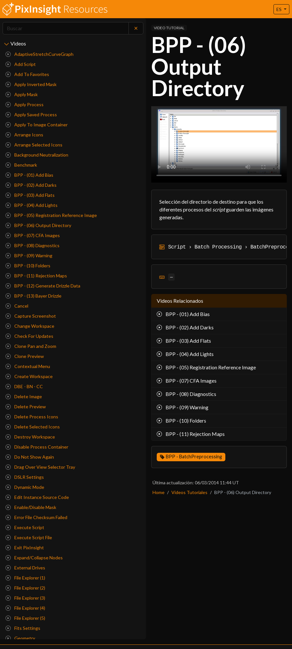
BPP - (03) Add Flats (30, 195)
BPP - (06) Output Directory (38, 225)
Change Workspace (30, 326)
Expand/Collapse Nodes (34, 557)
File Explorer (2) (25, 588)
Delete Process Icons (32, 416)
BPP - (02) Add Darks (31, 185)
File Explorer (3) (25, 598)
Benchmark (21, 165)
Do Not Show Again (30, 457)
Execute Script (25, 527)
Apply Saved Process (31, 114)
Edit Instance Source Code (37, 497)
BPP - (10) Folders (28, 265)
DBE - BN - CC (24, 386)
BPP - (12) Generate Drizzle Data (43, 285)
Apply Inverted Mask (31, 84)
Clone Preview (25, 356)
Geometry (20, 638)
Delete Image (24, 396)
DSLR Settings (25, 477)
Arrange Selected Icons (34, 144)
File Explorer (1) (25, 577)
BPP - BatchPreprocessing (194, 456)
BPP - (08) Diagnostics (33, 245)
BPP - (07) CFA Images (33, 235)
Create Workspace (29, 376)
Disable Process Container (37, 447)
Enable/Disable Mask (31, 507)
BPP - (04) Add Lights (32, 205)
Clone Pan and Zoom (31, 346)
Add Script (21, 64)
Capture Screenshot (31, 316)
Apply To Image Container (37, 124)
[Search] (66, 28)
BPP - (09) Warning (29, 255)
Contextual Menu (28, 366)
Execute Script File (29, 537)
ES (279, 9)
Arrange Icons (24, 134)
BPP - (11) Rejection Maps (36, 275)
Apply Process (25, 104)
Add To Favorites (27, 74)
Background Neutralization (37, 155)
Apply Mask (22, 94)
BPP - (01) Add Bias (29, 175)
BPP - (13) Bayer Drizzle (33, 296)
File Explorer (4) (25, 608)
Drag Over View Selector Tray (40, 467)
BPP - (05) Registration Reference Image (51, 215)
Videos (18, 43)
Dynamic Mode (25, 487)
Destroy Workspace (30, 436)
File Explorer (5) (25, 618)
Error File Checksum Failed (36, 517)
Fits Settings (23, 628)
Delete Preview (26, 406)
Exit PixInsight (25, 547)
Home (159, 492)
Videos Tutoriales (189, 492)
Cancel (17, 306)
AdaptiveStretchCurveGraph (39, 54)
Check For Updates (29, 336)
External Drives (25, 567)
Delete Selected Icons (33, 426)
